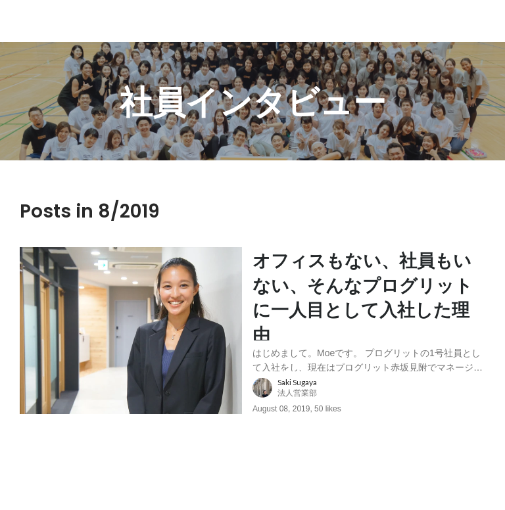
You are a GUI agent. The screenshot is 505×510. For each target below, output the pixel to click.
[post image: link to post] (131, 339)
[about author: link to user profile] (376, 404)
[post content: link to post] (368, 314)
